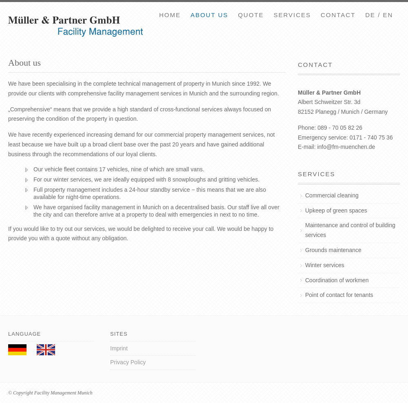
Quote (251, 14)
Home (170, 14)
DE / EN (379, 14)
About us (209, 14)
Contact (338, 14)
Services (292, 14)
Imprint (119, 348)
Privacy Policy (128, 362)
